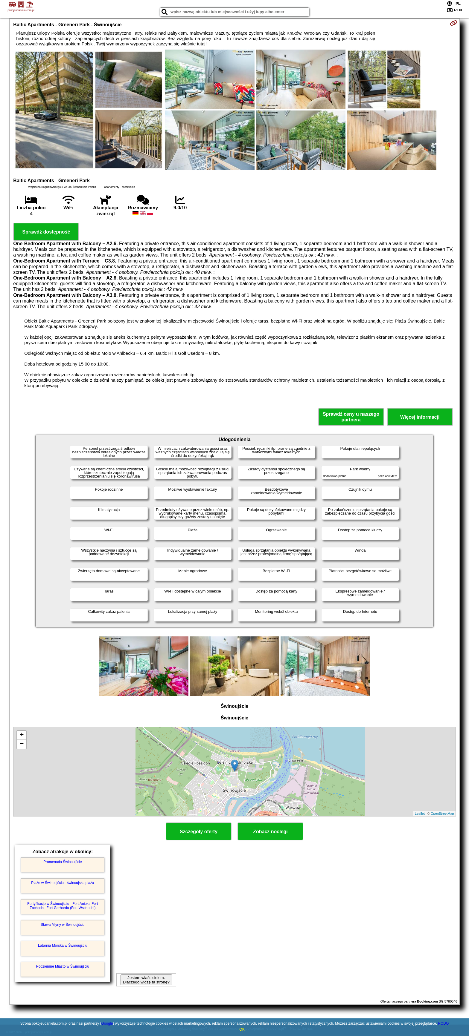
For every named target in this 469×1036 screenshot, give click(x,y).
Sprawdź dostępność (46, 231)
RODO (443, 1023)
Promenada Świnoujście (62, 862)
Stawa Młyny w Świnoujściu (63, 925)
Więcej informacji (419, 417)
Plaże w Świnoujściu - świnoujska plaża (62, 883)
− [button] (22, 744)
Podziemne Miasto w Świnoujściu (62, 966)
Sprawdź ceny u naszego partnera (351, 417)
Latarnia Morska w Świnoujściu (62, 945)
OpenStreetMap (442, 813)
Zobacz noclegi (270, 831)
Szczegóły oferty (198, 831)
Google (107, 1023)
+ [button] (22, 735)
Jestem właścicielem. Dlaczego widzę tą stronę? (146, 979)
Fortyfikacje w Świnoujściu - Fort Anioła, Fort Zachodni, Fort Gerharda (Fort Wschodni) (62, 906)
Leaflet (420, 813)
